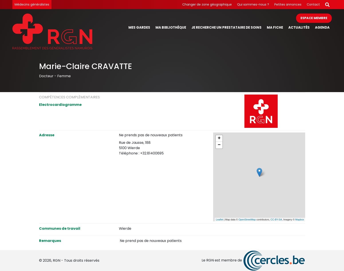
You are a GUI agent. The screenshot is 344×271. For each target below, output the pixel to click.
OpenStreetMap (247, 219)
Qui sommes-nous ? (253, 4)
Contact (313, 4)
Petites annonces (287, 4)
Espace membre (314, 18)
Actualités (299, 27)
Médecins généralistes (32, 4)
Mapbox (299, 219)
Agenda (322, 27)
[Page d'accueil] (52, 31)
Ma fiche (275, 27)
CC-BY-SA (276, 219)
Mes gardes (139, 27)
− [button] (219, 145)
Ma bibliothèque (170, 27)
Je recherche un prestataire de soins (226, 27)
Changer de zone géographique (207, 4)
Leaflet (219, 219)
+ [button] (219, 138)
